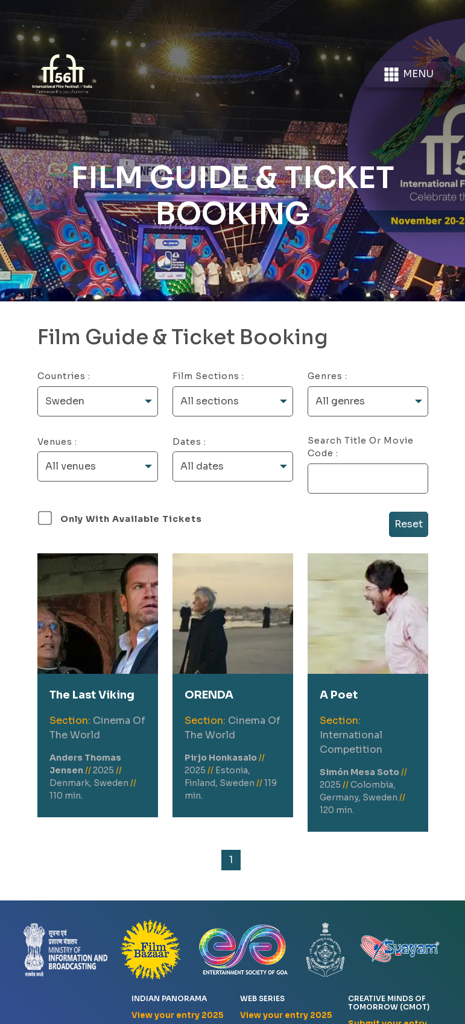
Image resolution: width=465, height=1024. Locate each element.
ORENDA (209, 695)
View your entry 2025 (177, 1015)
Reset (408, 524)
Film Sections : (208, 376)
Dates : (189, 441)
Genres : (327, 376)
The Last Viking (91, 695)
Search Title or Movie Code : (361, 447)
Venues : (57, 441)
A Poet (339, 695)
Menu (408, 74)
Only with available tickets (131, 519)
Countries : (63, 376)
